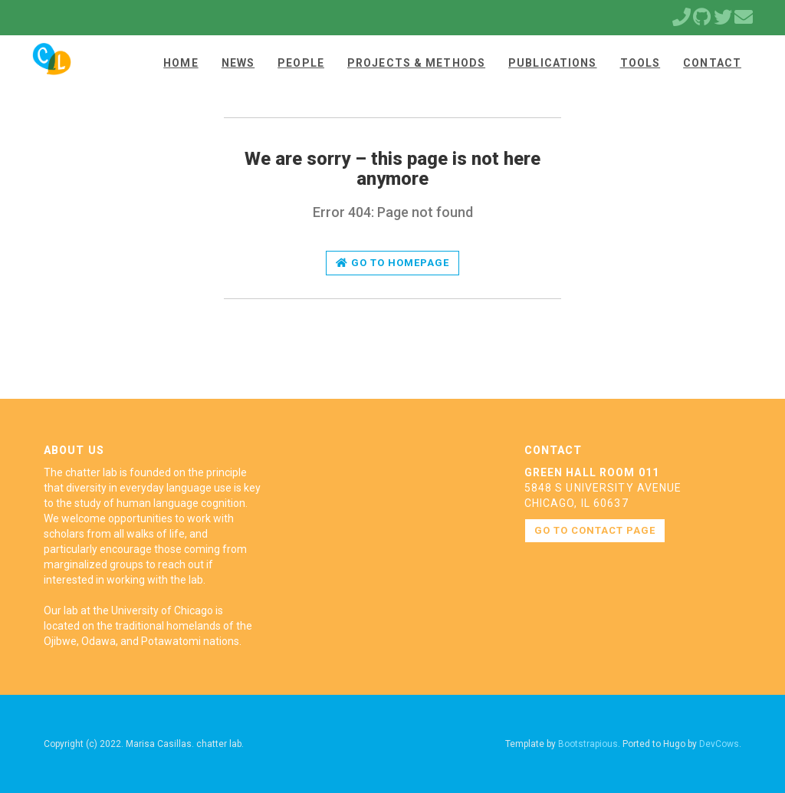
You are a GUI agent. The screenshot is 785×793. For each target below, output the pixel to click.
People (301, 63)
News (238, 63)
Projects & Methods (416, 63)
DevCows (719, 744)
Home (180, 63)
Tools (640, 63)
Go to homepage (393, 262)
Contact (712, 63)
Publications (552, 63)
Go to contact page (595, 530)
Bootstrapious (588, 744)
